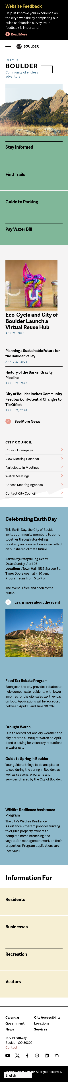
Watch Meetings (17, 476)
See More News (27, 421)
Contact (11, 1047)
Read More (19, 34)
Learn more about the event (37, 602)
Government (14, 1023)
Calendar (12, 1017)
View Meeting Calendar (22, 458)
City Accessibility (47, 1017)
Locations (41, 1023)
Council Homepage (19, 450)
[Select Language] (18, 1075)
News (9, 1029)
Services (40, 1029)
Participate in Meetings (22, 467)
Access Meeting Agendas (24, 484)
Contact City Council (20, 493)
